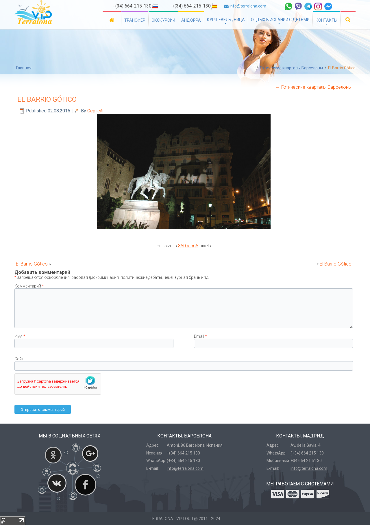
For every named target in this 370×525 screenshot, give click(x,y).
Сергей (95, 111)
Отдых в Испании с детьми (280, 19)
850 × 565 (188, 245)
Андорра (191, 20)
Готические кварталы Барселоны (291, 68)
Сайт (19, 359)
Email (200, 336)
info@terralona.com (248, 6)
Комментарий (29, 286)
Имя (19, 336)
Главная (112, 20)
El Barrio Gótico (47, 99)
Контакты (326, 20)
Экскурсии (163, 20)
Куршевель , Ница (226, 19)
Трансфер (134, 20)
